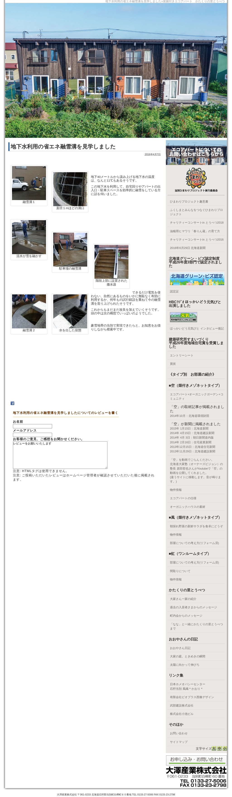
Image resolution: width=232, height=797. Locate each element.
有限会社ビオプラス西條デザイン (192, 697)
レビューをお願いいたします (66, 457)
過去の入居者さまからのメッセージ (193, 607)
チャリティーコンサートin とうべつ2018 (197, 222)
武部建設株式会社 (181, 705)
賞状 (173, 363)
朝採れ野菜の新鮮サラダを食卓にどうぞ (196, 526)
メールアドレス (25, 430)
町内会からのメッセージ (186, 615)
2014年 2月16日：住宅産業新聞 (190, 442)
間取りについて (180, 571)
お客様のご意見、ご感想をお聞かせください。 (48, 439)
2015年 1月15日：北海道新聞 (189, 428)
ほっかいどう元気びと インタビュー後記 (197, 328)
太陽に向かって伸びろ (184, 664)
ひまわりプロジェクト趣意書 (189, 201)
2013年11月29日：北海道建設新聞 (192, 451)
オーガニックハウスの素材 (187, 506)
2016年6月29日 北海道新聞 (187, 248)
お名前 (18, 421)
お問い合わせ (179, 733)
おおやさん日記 (180, 648)
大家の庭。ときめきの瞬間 (187, 656)
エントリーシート (181, 355)
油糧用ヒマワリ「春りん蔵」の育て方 (195, 231)
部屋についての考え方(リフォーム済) (194, 543)
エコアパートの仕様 (183, 498)
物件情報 (176, 490)
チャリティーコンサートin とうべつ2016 (197, 239)
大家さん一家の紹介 (183, 599)
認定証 (174, 291)
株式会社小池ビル (181, 714)
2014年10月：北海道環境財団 (189, 416)
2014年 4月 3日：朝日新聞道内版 (192, 437)
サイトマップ (179, 742)
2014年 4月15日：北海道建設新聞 (192, 433)
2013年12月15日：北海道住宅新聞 (192, 447)
